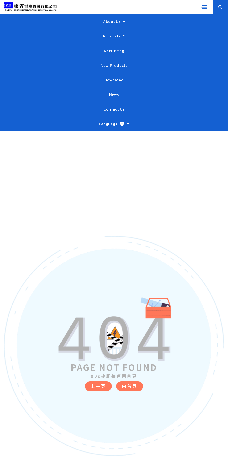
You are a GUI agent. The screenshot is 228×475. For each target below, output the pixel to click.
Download (114, 80)
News (114, 94)
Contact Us (114, 109)
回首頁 (129, 386)
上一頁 (98, 386)
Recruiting (114, 51)
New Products (114, 65)
